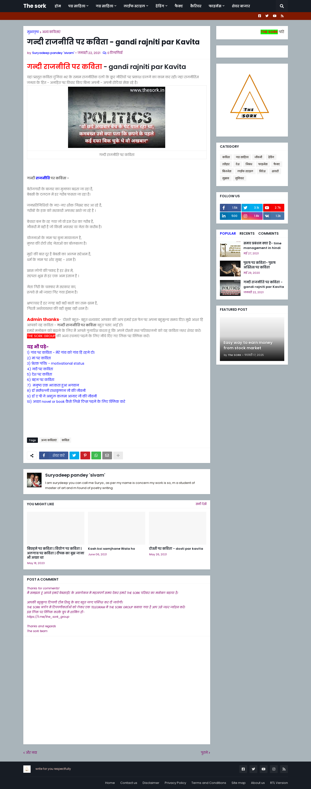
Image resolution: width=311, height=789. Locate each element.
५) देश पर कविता (39, 374)
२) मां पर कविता (39, 358)
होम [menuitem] (58, 6)
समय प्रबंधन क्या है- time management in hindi (262, 245)
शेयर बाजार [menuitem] (241, 6)
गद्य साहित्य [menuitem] (104, 6)
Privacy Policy (175, 782)
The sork (34, 6)
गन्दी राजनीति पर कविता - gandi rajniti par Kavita (263, 284)
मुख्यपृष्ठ (33, 32)
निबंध (249, 164)
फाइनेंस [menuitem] (215, 6)
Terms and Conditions (208, 782)
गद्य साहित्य (242, 157)
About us (258, 782)
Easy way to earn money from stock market (248, 345)
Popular (228, 233)
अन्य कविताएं (51, 32)
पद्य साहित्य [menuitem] (76, 6)
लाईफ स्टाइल (245, 171)
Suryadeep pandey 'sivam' (75, 475)
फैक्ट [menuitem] (179, 6)
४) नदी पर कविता (40, 369)
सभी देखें (201, 504)
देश (238, 164)
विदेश (262, 171)
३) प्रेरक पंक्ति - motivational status (55, 363)
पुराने (204, 752)
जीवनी (258, 157)
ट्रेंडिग (271, 157)
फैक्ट (277, 164)
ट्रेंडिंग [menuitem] (160, 6)
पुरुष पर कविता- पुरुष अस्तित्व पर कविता (259, 265)
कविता (65, 440)
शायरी (275, 171)
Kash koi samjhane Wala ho (111, 549)
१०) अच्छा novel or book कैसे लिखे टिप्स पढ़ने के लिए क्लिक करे (76, 401)
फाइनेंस (263, 164)
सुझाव (225, 178)
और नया (31, 752)
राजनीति (43, 178)
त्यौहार (226, 164)
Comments (268, 233)
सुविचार (239, 178)
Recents (247, 233)
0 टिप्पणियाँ (114, 53)
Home (110, 782)
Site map (239, 782)
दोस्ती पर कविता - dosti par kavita (176, 549)
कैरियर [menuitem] (195, 6)
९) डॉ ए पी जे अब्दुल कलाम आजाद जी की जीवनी (62, 396)
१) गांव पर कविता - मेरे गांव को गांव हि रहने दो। (61, 352)
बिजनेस (226, 171)
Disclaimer (151, 782)
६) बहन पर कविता (40, 379)
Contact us (128, 782)
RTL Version (279, 782)
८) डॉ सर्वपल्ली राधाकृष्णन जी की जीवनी (56, 390)
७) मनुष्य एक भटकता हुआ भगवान (53, 385)
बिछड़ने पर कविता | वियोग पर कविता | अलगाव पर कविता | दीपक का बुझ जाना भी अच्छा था (55, 553)
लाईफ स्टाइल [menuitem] (134, 6)
